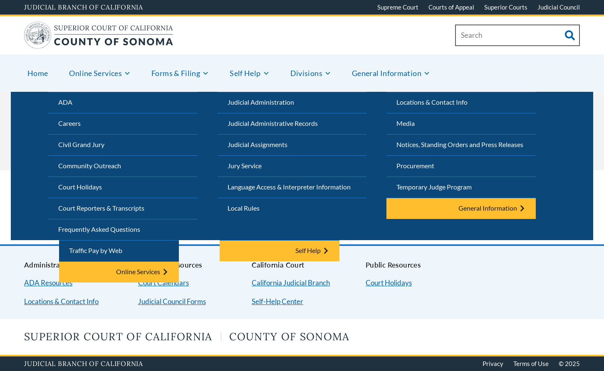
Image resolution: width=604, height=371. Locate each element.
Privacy (493, 363)
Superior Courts (505, 7)
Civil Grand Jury (81, 144)
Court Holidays (80, 187)
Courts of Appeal (451, 7)
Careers (69, 123)
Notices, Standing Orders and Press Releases (459, 144)
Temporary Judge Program (434, 187)
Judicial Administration (261, 102)
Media (405, 123)
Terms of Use (531, 363)
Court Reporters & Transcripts (101, 208)
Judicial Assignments (257, 144)
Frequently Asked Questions (99, 229)
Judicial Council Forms (172, 301)
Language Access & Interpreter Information (289, 187)
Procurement (415, 166)
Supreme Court (397, 7)
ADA (65, 102)
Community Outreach (89, 166)
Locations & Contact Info (432, 102)
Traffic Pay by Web (95, 250)
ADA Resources (48, 282)
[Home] (98, 43)
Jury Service (245, 166)
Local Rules (244, 208)
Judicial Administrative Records (273, 123)
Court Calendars (163, 282)
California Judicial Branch (291, 282)
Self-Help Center (277, 301)
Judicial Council (558, 7)
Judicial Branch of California (83, 7)
